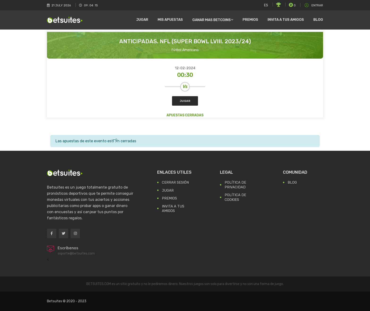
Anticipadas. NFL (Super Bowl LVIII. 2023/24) (185, 41)
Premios (250, 19)
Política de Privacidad (235, 184)
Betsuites (54, 301)
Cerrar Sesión (175, 182)
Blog (318, 19)
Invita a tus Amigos (173, 208)
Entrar (313, 5)
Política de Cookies (235, 197)
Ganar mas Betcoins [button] (211, 20)
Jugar (142, 19)
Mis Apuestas (170, 19)
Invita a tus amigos (286, 19)
